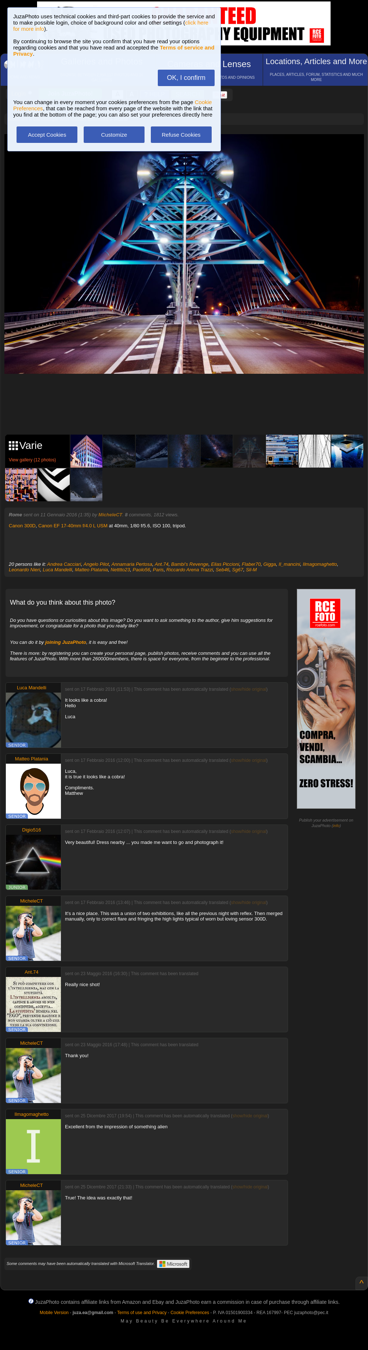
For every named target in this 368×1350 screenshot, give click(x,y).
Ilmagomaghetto (320, 564)
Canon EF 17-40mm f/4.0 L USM (73, 525)
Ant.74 (162, 564)
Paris (158, 569)
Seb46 (223, 569)
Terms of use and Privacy (142, 1312)
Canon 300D (22, 525)
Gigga (269, 564)
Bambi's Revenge (189, 564)
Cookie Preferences (190, 1312)
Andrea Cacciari (64, 564)
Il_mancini (289, 564)
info (336, 825)
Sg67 (237, 569)
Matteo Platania (91, 569)
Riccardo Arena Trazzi (189, 569)
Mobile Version (54, 1312)
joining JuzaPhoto (65, 642)
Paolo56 (141, 569)
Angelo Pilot (96, 564)
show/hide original (248, 689)
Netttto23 (120, 569)
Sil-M (251, 569)
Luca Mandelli (57, 569)
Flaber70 (251, 564)
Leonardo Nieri (24, 569)
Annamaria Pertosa (132, 564)
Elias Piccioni (225, 564)
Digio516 (31, 830)
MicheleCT (110, 514)
